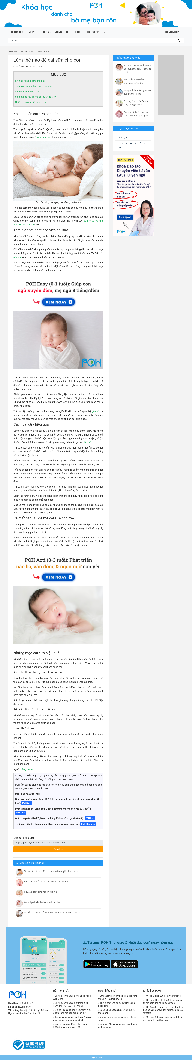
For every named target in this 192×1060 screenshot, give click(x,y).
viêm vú (87, 442)
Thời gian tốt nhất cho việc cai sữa (33, 86)
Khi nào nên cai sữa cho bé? (30, 80)
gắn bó (95, 411)
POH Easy (27, 803)
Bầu (77, 32)
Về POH (33, 32)
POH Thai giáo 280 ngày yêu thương (162, 996)
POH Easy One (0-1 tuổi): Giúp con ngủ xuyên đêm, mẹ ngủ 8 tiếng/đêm (163, 1001)
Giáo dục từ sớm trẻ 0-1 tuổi (131, 145)
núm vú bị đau (43, 137)
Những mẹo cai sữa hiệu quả (30, 102)
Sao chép (69, 848)
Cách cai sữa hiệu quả (27, 91)
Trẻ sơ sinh (94, 32)
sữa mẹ (17, 257)
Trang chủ (17, 32)
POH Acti (20, 812)
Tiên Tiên (24, 66)
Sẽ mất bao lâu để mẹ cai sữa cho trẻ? (35, 96)
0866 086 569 (26, 1003)
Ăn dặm (122, 137)
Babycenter (27, 769)
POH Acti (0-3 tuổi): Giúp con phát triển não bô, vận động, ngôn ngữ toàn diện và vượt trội (163, 1010)
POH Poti (90, 818)
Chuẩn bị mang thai (55, 32)
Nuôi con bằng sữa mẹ (41, 52)
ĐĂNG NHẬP (172, 32)
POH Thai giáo (88, 824)
